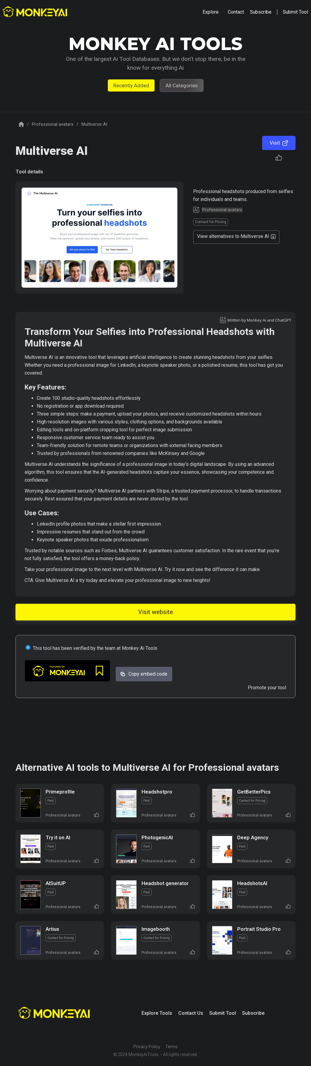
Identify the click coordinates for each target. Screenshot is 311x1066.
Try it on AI (58, 837)
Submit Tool (222, 1013)
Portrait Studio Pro (259, 929)
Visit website (155, 612)
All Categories (182, 85)
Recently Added (131, 85)
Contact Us (190, 1013)
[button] (211, 12)
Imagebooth (156, 929)
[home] (35, 12)
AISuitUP (56, 883)
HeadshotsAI (252, 883)
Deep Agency (252, 837)
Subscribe (253, 1013)
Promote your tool (267, 687)
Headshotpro (157, 792)
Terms (171, 1046)
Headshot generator (165, 883)
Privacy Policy (146, 1046)
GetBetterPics (254, 792)
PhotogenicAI (157, 837)
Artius (52, 929)
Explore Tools (157, 1013)
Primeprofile (60, 792)
